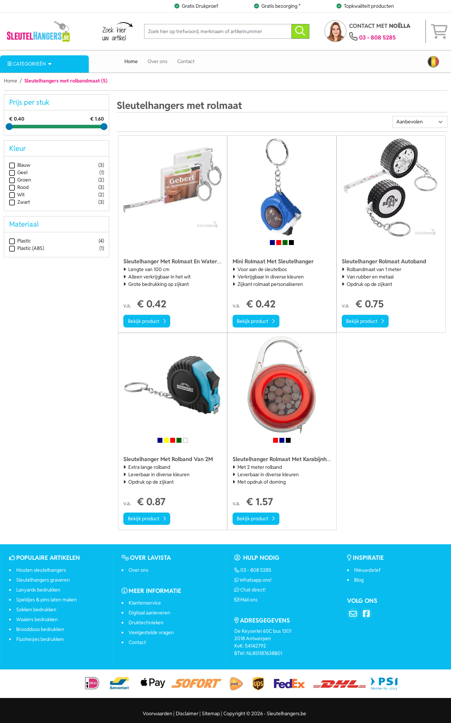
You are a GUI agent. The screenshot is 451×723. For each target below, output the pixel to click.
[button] (433, 61)
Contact (185, 61)
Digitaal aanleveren (149, 612)
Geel (18, 172)
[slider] (9, 126)
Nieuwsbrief (367, 570)
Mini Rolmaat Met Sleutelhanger (273, 261)
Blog (359, 580)
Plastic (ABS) (26, 248)
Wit (17, 194)
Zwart (19, 202)
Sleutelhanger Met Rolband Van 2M (168, 459)
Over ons (157, 61)
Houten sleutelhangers (41, 570)
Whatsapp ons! (253, 580)
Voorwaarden (157, 713)
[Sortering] (420, 122)
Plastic (20, 241)
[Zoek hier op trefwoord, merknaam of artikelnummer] (218, 31)
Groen (20, 180)
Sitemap (211, 713)
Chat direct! (250, 590)
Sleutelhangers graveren (43, 580)
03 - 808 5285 (377, 37)
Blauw (19, 165)
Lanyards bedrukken (38, 590)
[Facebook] (366, 614)
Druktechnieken (146, 622)
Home (131, 61)
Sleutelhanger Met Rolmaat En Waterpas (174, 261)
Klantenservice (145, 603)
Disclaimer (187, 713)
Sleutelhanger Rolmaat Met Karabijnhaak (284, 459)
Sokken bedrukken (36, 609)
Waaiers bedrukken (37, 619)
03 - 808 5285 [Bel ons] (253, 570)
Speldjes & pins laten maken (46, 599)
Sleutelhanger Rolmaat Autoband (384, 261)
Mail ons (246, 599)
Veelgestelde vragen (151, 632)
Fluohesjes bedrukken (40, 639)
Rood (19, 187)
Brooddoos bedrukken (40, 629)
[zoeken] (300, 31)
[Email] (353, 614)
